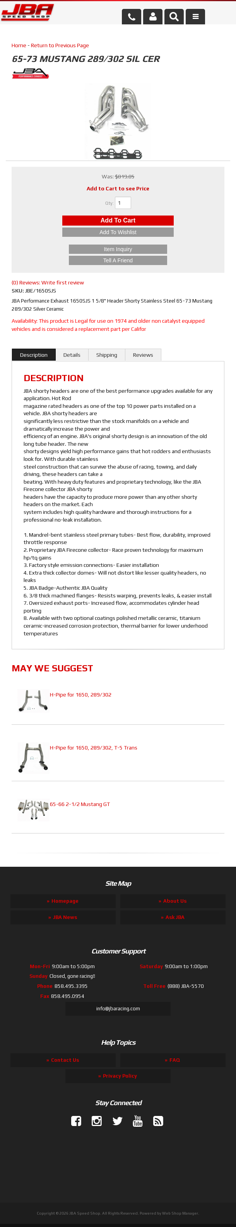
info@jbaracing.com (118, 1008)
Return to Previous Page (60, 45)
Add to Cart (118, 220)
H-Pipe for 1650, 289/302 (80, 694)
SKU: (18, 290)
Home (19, 45)
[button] (174, 16)
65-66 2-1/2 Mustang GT (80, 804)
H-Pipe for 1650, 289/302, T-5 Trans (93, 747)
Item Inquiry (118, 249)
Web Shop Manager (180, 1213)
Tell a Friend (118, 260)
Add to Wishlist (117, 232)
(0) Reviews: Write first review (48, 282)
